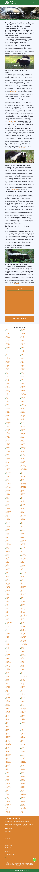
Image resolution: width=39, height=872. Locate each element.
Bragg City (8, 430)
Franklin (7, 655)
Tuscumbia (23, 733)
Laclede (22, 340)
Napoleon (23, 473)
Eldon (7, 596)
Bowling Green (8, 428)
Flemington (8, 641)
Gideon (7, 676)
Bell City (7, 385)
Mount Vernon (23, 468)
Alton (7, 339)
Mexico (22, 437)
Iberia (7, 771)
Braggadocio (8, 432)
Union (22, 736)
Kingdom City (8, 804)
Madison (22, 410)
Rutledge (22, 628)
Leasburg (22, 357)
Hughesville (8, 761)
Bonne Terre (8, 421)
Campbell (7, 475)
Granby (7, 694)
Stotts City (23, 694)
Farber (7, 632)
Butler (7, 461)
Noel (22, 497)
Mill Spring (23, 443)
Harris (7, 722)
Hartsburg (8, 726)
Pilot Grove (23, 546)
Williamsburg (23, 794)
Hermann (7, 737)
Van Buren (23, 744)
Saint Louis (23, 637)
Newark (22, 490)
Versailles (23, 751)
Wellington (23, 779)
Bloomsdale (8, 414)
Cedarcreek (8, 496)
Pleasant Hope (23, 557)
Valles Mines (23, 741)
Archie (7, 354)
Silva (22, 671)
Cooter (7, 536)
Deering (7, 557)
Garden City (8, 669)
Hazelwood (8, 732)
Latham (22, 351)
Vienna (22, 755)
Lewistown (23, 371)
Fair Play (7, 626)
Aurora (7, 369)
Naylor (22, 475)
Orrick (22, 514)
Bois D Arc (8, 418)
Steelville (22, 689)
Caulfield (7, 493)
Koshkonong (23, 330)
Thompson (23, 723)
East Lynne (8, 587)
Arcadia (7, 353)
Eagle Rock (8, 584)
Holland (7, 748)
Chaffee (7, 504)
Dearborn (7, 555)
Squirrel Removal (8, 845)
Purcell (22, 576)
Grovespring (8, 712)
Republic (22, 596)
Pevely (22, 539)
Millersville (23, 446)
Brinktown (8, 440)
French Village (8, 662)
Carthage (7, 486)
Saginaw (22, 629)
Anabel (7, 343)
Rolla (22, 619)
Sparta (22, 678)
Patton (22, 532)
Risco (22, 605)
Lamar (22, 344)
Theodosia (23, 722)
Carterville (8, 485)
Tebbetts (22, 718)
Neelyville (23, 478)
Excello (7, 621)
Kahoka (7, 791)
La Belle (22, 332)
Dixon (7, 566)
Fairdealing (8, 628)
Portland (22, 566)
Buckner (7, 454)
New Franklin (23, 486)
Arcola (7, 355)
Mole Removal (8, 847)
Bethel (7, 397)
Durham (7, 582)
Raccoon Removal (8, 833)
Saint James (23, 636)
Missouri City (23, 450)
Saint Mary (23, 639)
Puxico (22, 580)
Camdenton (8, 473)
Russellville (23, 626)
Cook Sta (7, 535)
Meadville (23, 433)
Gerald (7, 673)
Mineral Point (23, 448)
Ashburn (7, 365)
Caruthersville (8, 487)
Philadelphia (23, 540)
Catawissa (8, 490)
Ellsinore (7, 603)
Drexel (7, 573)
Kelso (7, 797)
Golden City (8, 686)
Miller (22, 444)
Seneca (22, 659)
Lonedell (22, 391)
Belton (7, 389)
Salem (22, 646)
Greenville (8, 709)
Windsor (22, 800)
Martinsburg (23, 423)
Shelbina (22, 662)
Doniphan (8, 568)
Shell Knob (23, 666)
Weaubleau (23, 776)
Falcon (7, 630)
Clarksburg (8, 515)
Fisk (7, 640)
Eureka (7, 616)
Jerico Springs (8, 787)
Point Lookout (23, 558)
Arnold (7, 360)
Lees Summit (23, 360)
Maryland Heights (24, 425)
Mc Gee (22, 430)
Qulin (22, 583)
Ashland (7, 366)
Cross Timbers (8, 544)
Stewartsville (23, 691)
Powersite (23, 571)
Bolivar (7, 419)
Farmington (8, 633)
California (8, 468)
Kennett (7, 798)
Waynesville (23, 775)
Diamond (7, 562)
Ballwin (7, 375)
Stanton (22, 683)
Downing (7, 572)
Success (22, 705)
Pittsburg (22, 550)
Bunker (7, 460)
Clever (7, 521)
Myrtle (22, 472)
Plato (22, 551)
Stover (22, 698)
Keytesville (8, 801)
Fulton (7, 665)
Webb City (23, 778)
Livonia (22, 385)
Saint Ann (23, 632)
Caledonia (8, 466)
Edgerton (7, 591)
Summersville (23, 708)
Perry (22, 536)
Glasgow (7, 679)
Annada (7, 346)
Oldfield (22, 508)
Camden (7, 471)
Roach (22, 608)
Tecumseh (23, 719)
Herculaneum (8, 736)
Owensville (23, 519)
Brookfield (8, 443)
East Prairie (8, 589)
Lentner (22, 362)
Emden (7, 605)
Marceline (23, 416)
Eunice (7, 615)
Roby (22, 611)
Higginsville (8, 741)
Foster (7, 653)
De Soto (7, 554)
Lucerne (22, 400)
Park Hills (23, 528)
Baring (7, 376)
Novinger (22, 501)
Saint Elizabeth (24, 634)
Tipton (22, 726)
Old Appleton (23, 507)
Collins (7, 528)
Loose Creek (23, 394)
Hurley (7, 769)
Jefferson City (8, 786)
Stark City (23, 684)
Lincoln (22, 379)
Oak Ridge (23, 504)
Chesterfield (8, 510)
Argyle (7, 357)
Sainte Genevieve (24, 644)
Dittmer (7, 565)
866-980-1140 (11, 854)
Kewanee (7, 800)
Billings (7, 401)
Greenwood (8, 711)
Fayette (7, 636)
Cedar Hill (8, 494)
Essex (7, 611)
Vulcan (22, 758)
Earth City (8, 586)
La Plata (22, 336)
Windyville (23, 801)
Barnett (7, 378)
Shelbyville (23, 664)
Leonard (22, 364)
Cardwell (7, 482)
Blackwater (8, 407)
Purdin (22, 578)
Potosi (22, 568)
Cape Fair (8, 479)
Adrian (7, 329)
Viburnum (23, 753)
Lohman (22, 389)
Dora (7, 569)
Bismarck (7, 404)
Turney (22, 732)
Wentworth (23, 780)
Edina (7, 593)
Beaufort (7, 382)
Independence (8, 773)
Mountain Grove (24, 469)
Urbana (22, 740)
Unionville (23, 739)
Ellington (7, 601)
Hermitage (8, 739)
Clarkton (7, 518)
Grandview (8, 697)
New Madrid (23, 489)
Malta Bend (23, 412)
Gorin (7, 689)
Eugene (7, 614)
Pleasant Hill (23, 555)
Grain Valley (8, 693)
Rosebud (22, 622)
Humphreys (8, 764)
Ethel (7, 612)
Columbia (7, 529)
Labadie (22, 339)
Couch (7, 539)
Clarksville (8, 516)
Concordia (8, 532)
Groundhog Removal (9, 840)
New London (23, 487)
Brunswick (8, 451)
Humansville (8, 762)
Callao (7, 469)
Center (7, 497)
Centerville (8, 500)
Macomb (22, 407)
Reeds (22, 591)
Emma (7, 608)
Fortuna (7, 651)
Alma (7, 336)
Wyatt (22, 811)
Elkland (7, 600)
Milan (22, 440)
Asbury (7, 362)
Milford (22, 441)
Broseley (7, 446)
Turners (22, 730)
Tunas (22, 729)
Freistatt (7, 661)
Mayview (22, 428)
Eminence (8, 607)
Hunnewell (8, 765)
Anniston (7, 348)
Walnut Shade (23, 762)
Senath (22, 658)
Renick (22, 594)
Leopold (22, 365)
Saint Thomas (23, 643)
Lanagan (22, 347)
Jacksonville (8, 782)
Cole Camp (8, 526)
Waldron (22, 759)
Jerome (7, 789)
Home (6, 19)
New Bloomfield (24, 482)
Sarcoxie (22, 650)
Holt (7, 753)
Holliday (7, 750)
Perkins (22, 535)
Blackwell (8, 408)
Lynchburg (23, 404)
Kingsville (8, 807)
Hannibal (7, 719)
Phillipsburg (23, 541)
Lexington (23, 372)
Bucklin (7, 453)
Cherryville (8, 508)
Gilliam (7, 678)
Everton (7, 618)
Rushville (22, 625)
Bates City (8, 380)
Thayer (22, 721)
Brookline (7, 444)
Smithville (23, 675)
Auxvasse (8, 371)
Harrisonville (8, 725)
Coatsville (8, 525)
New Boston (23, 483)
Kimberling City (9, 803)
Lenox (22, 361)
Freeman (7, 659)
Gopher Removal (8, 836)
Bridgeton (8, 437)
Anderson (8, 344)
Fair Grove (8, 625)
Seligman (23, 657)
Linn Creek (23, 382)
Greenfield (8, 707)
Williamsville (23, 797)
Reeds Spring (23, 593)
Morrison (22, 464)
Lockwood (23, 386)
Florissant (8, 646)
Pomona (22, 562)
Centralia (7, 501)
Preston (22, 573)
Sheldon (22, 665)
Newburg (22, 491)
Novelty (22, 500)
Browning (7, 447)
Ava (6, 372)
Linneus (22, 383)
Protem (22, 575)
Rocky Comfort (24, 615)
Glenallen (7, 680)
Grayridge (8, 701)
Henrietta (7, 734)
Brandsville (8, 433)
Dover (7, 571)
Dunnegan (8, 580)
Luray (22, 403)
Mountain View (24, 471)
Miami (22, 439)
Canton (7, 478)
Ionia (7, 775)
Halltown (7, 718)
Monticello (23, 457)
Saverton (22, 651)
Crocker (7, 543)
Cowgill (7, 540)
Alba (7, 332)
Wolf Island (23, 805)
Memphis (22, 435)
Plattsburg (23, 554)
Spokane (22, 679)
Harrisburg (8, 723)
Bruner (7, 450)
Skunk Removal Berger (15, 19)
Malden (22, 411)
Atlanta (7, 368)
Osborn (22, 516)
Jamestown (8, 783)
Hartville (7, 728)
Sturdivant (23, 703)
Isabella (7, 779)
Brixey (7, 441)
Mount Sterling (24, 466)
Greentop (7, 708)
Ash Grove (8, 364)
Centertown (8, 498)
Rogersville (23, 618)
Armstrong (8, 358)
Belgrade (7, 383)
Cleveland (8, 519)
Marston (22, 422)
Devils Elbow (8, 560)
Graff (7, 691)
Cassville (7, 489)
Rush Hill (22, 623)
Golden (7, 684)
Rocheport (23, 612)
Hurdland (7, 768)
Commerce (8, 530)
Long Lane (23, 393)
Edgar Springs (8, 590)
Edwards (7, 594)
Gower (7, 690)
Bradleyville (8, 429)
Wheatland (23, 787)
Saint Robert (23, 641)
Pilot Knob (23, 547)
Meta (22, 436)
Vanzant (22, 748)
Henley (7, 733)
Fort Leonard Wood (9, 650)
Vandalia (22, 746)
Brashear (7, 436)
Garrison (7, 671)
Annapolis (8, 347)
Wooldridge (23, 807)
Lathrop (22, 353)
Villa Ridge (23, 757)
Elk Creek (7, 598)
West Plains (23, 783)
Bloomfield (8, 412)
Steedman (23, 686)
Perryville (22, 537)
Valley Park (23, 743)
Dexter (7, 561)
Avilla (7, 373)
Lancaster (23, 348)
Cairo (7, 465)
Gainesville (8, 666)
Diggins (7, 564)
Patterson (23, 530)
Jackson (7, 780)
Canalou (7, 476)
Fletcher (7, 643)
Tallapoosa (23, 714)
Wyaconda (23, 809)
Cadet (7, 464)
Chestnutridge (8, 511)
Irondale (7, 776)
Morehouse (23, 461)
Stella (22, 690)
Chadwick (8, 503)
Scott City (23, 653)
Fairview (7, 629)
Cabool (7, 462)
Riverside (22, 607)
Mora (22, 460)
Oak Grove (23, 503)
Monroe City (23, 455)
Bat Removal (7, 838)
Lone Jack (23, 390)
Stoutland (23, 696)
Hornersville (8, 755)
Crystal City (8, 546)
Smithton (22, 673)
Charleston (8, 507)
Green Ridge (8, 705)
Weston (22, 784)
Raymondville (23, 586)
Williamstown (23, 796)
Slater (22, 672)
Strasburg (23, 701)
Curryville (7, 548)
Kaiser (7, 793)
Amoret (7, 340)
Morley (22, 462)
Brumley (7, 448)
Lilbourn (22, 378)
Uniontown (23, 737)
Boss (7, 425)
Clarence (7, 512)
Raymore (22, 587)
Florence (7, 644)
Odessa (22, 505)
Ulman (22, 734)
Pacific (22, 523)
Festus (7, 639)
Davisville (7, 551)
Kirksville (7, 809)
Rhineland (23, 598)
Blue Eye (7, 415)
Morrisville (23, 465)
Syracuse (22, 712)
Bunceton (8, 458)
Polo (22, 561)
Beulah (7, 398)
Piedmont (23, 543)
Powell (22, 569)
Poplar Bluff (23, 564)
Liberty (22, 375)
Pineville (22, 548)
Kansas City (8, 794)
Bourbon (7, 426)
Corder (7, 537)
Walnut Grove (23, 761)
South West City (24, 676)
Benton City (8, 391)
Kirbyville (7, 808)
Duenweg (7, 578)
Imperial (7, 772)
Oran (22, 511)
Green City (8, 704)
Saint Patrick (23, 640)
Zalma (22, 812)
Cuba (7, 547)
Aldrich (7, 333)
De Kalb (7, 553)
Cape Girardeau (9, 480)
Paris (22, 526)
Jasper (7, 784)
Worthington (23, 808)
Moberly (22, 451)
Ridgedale (23, 604)
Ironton (7, 778)
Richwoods (23, 603)
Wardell (22, 765)
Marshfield (23, 421)
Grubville (7, 714)
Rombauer (23, 621)
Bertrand (7, 396)
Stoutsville (23, 697)
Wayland (22, 773)
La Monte (23, 335)
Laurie (22, 354)
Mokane (22, 453)
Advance (7, 330)
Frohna (7, 664)
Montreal (22, 458)
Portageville (23, 565)
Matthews (23, 426)
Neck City (23, 476)
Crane (7, 541)
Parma (22, 529)
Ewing (7, 619)
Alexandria (8, 335)
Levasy (22, 369)
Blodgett (7, 411)
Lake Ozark (23, 343)
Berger (9, 19)
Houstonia (8, 759)
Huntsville (8, 766)
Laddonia (22, 341)
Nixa (22, 496)
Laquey (22, 350)
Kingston (7, 805)
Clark (7, 514)
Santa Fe (22, 648)
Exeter (7, 623)
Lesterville (23, 368)
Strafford (22, 700)
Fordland (7, 647)
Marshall (22, 419)
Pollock (22, 560)
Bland (7, 410)
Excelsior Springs (9, 622)
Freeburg (7, 658)
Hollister (7, 751)
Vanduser (23, 747)
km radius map (19, 302)
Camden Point (8, 472)
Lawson (22, 355)
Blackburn (8, 405)
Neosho (22, 480)
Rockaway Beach (24, 614)
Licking (22, 376)
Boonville (7, 423)
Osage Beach (23, 515)
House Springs (8, 757)
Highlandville (8, 744)
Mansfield (23, 414)
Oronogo (22, 512)
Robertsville (23, 609)
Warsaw (22, 768)
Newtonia (23, 493)
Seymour (22, 661)
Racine (22, 584)
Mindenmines (23, 447)
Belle (7, 386)
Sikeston (22, 669)
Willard (22, 793)
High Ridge (8, 743)
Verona (22, 750)
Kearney (7, 796)
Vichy (22, 754)
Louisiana (23, 397)
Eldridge (7, 597)
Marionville (23, 418)
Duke (7, 579)
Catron (7, 491)
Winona (22, 804)
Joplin (7, 790)
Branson (7, 435)
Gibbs (7, 675)
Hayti (7, 730)
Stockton (22, 693)
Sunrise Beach (23, 709)
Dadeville (7, 550)
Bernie (7, 394)
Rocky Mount (23, 616)
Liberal (22, 373)
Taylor (22, 716)
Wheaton (22, 789)
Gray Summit (8, 700)
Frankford (8, 654)
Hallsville (7, 716)
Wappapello (23, 764)
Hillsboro (7, 746)
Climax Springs (9, 523)
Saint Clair (23, 633)
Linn (22, 380)
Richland (22, 600)
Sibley (22, 668)
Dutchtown (8, 583)
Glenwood (8, 682)
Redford (22, 590)
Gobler (7, 683)
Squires (22, 682)
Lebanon (22, 358)
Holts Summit (8, 754)
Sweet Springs (23, 711)
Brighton (7, 439)
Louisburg (23, 396)
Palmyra (22, 525)
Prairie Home (23, 572)
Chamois (7, 505)
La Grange (23, 333)
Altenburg (8, 337)
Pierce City (23, 544)
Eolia (7, 609)
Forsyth (7, 648)
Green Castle (8, 703)
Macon (22, 408)
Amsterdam (8, 341)
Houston (7, 758)
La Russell (23, 337)
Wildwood (23, 791)
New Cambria (23, 485)
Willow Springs (24, 798)
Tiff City (22, 725)
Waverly (22, 772)
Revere (22, 597)
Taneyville (23, 715)
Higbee (7, 740)
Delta (7, 558)
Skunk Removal (8, 843)
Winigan (22, 803)
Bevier (7, 400)
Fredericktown (8, 657)
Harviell (7, 729)
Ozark (22, 522)
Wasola (22, 771)
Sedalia (22, 654)
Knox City (8, 812)
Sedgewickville (24, 655)
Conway (7, 533)
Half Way (7, 715)
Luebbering (23, 401)
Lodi (22, 387)
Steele (22, 687)
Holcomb (7, 747)
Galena (7, 668)
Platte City (23, 553)
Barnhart (7, 379)
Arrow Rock (8, 361)
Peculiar (22, 533)
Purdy (22, 579)
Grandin (7, 696)
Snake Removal (8, 831)
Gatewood (8, 672)
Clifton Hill (8, 522)
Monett (22, 454)
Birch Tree (8, 403)
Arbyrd (7, 351)
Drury (7, 575)
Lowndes (22, 398)
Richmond (23, 601)
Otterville (22, 518)
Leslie (22, 366)
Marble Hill (23, 415)
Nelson (22, 479)
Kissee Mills (8, 811)
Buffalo (7, 457)
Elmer (7, 604)
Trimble (22, 728)
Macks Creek (23, 405)
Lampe (22, 346)
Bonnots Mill (8, 422)
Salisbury (22, 647)
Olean (22, 510)
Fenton (7, 637)
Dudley (7, 576)
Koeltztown (23, 329)
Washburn (23, 769)
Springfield (23, 680)
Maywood (23, 429)
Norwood (22, 498)
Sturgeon (22, 704)
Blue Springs (8, 416)
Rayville (22, 589)
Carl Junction (8, 483)
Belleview (7, 387)
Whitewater (23, 790)
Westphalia (23, 786)
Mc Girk (22, 432)
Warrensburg (23, 766)
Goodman (8, 687)
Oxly (22, 521)
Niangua (22, 494)
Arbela (7, 350)
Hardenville (8, 721)
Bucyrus (7, 455)
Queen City (23, 582)
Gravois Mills (8, 698)
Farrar (7, 634)
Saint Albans (23, 630)
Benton (7, 390)
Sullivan (22, 707)
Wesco (22, 782)
